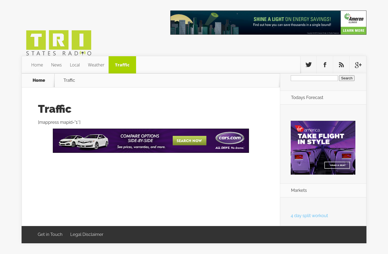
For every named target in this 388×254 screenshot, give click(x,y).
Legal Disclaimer (86, 234)
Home (37, 65)
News (56, 65)
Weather (96, 65)
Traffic (122, 65)
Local (75, 65)
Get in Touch (50, 234)
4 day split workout (309, 215)
